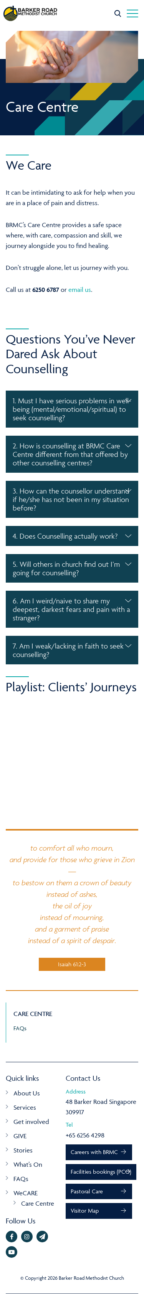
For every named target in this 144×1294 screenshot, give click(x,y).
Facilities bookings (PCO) (101, 1171)
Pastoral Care (87, 1191)
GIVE (19, 1136)
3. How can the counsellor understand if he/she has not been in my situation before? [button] (71, 499)
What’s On (27, 1164)
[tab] (72, 409)
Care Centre (37, 1203)
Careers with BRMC (94, 1152)
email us (79, 289)
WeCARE (25, 1193)
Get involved (31, 1122)
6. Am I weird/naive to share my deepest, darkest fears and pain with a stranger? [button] (71, 609)
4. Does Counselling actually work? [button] (65, 536)
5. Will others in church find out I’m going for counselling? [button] (66, 568)
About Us (26, 1093)
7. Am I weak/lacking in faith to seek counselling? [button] (68, 650)
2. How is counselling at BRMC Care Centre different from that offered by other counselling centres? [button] (70, 454)
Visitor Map (85, 1210)
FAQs (19, 1028)
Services (24, 1107)
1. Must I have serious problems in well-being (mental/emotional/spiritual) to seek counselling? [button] (72, 409)
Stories (23, 1150)
